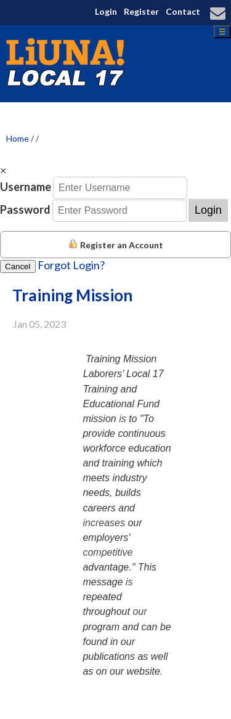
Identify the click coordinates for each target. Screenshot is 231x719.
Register (141, 11)
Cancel (18, 266)
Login (106, 11)
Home (17, 138)
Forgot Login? (71, 265)
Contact (183, 11)
